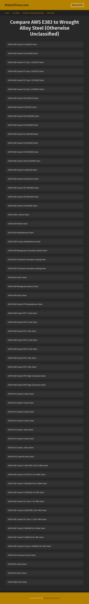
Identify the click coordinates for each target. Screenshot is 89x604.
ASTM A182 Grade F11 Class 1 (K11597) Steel (26, 62)
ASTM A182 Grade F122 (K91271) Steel (23, 98)
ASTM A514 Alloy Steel (17, 564)
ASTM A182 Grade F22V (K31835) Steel (23, 116)
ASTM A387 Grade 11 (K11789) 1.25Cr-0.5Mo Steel (28, 465)
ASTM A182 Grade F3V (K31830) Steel (23, 152)
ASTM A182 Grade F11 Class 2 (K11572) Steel (26, 71)
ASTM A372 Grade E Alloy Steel (21, 394)
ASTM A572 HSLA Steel (17, 573)
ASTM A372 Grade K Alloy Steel (21, 439)
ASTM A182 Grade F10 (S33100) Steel (23, 53)
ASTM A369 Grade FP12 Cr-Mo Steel (22, 322)
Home (7, 13)
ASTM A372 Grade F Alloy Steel (20, 403)
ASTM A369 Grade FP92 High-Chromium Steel (27, 385)
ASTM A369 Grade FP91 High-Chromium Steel (26, 376)
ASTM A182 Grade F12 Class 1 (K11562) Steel (26, 80)
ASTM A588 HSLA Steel (17, 582)
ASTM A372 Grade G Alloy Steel (21, 412)
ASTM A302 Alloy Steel (17, 295)
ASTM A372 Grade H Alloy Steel (21, 421)
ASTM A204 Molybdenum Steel (21, 233)
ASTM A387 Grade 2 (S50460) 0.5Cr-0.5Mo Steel (27, 483)
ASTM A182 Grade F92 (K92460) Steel (23, 197)
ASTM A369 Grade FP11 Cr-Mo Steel (22, 313)
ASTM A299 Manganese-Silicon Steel (23, 286)
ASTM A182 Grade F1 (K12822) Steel (22, 44)
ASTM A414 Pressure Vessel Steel (22, 555)
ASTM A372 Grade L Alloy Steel (20, 448)
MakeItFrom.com (16, 5)
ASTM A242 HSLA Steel (17, 277)
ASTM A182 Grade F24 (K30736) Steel (23, 134)
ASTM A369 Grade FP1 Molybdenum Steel (25, 304)
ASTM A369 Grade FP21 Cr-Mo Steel (22, 340)
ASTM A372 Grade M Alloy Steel (21, 457)
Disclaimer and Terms (52, 598)
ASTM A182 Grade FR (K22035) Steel (22, 206)
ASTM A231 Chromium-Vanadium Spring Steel (27, 259)
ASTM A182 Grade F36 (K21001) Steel (23, 143)
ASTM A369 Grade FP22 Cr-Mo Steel (22, 349)
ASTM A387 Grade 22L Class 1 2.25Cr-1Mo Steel (27, 519)
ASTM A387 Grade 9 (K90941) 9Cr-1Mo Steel (26, 537)
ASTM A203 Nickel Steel (17, 224)
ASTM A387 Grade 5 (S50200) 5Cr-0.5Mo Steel (26, 528)
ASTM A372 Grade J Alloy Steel (20, 430)
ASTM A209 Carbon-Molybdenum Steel (24, 242)
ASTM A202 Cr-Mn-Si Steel (18, 215)
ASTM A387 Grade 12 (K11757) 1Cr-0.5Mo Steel (26, 474)
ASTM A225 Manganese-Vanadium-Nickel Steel (27, 251)
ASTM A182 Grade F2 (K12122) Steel (22, 107)
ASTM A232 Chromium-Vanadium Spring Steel (27, 268)
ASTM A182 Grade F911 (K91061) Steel (23, 188)
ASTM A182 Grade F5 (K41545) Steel (22, 170)
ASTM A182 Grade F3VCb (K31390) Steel (24, 161)
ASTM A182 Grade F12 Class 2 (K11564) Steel (26, 89)
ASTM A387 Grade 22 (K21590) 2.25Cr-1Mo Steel (27, 510)
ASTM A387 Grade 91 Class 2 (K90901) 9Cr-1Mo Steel (29, 546)
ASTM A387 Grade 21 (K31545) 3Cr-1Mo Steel (26, 492)
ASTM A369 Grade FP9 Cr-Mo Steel (22, 367)
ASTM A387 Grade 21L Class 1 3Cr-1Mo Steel (26, 501)
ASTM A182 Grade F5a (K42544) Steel (23, 179)
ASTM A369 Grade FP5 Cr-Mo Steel (22, 358)
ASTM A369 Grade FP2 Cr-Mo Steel (22, 331)
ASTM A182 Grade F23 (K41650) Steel (23, 125)
